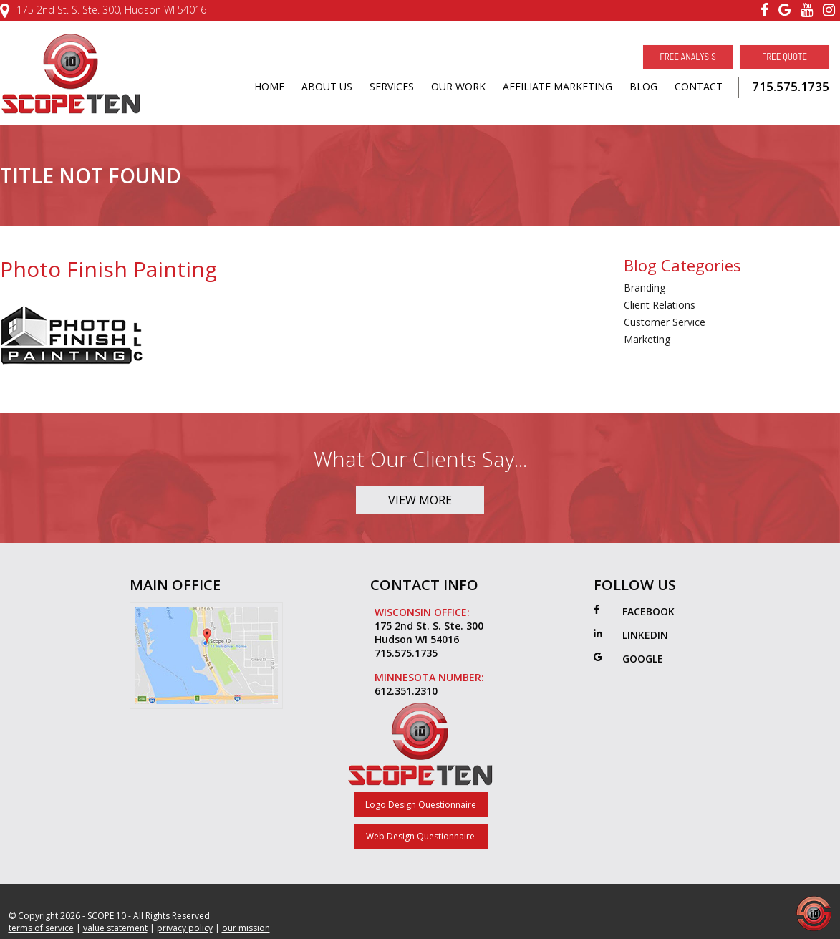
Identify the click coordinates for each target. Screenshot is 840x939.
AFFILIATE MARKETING (557, 86)
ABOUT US (326, 86)
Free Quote (784, 56)
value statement (115, 928)
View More (420, 500)
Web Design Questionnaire (420, 836)
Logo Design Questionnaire (420, 805)
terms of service (41, 928)
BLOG (643, 86)
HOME (269, 86)
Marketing (647, 339)
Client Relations (659, 305)
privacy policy (185, 928)
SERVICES (392, 86)
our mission (246, 928)
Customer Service (664, 322)
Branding (644, 287)
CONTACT (699, 86)
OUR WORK (458, 86)
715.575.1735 (790, 86)
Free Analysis (687, 56)
